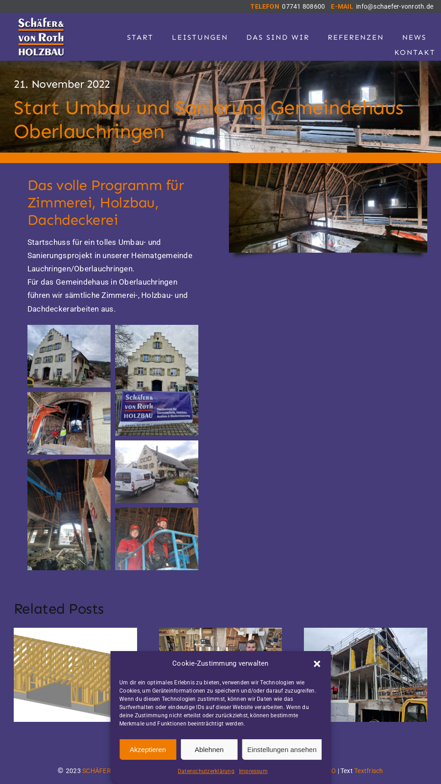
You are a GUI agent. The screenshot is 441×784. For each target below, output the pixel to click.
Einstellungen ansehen (282, 749)
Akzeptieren (148, 749)
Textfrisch (368, 770)
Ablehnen (209, 749)
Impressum (253, 771)
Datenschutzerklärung (206, 771)
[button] (317, 663)
